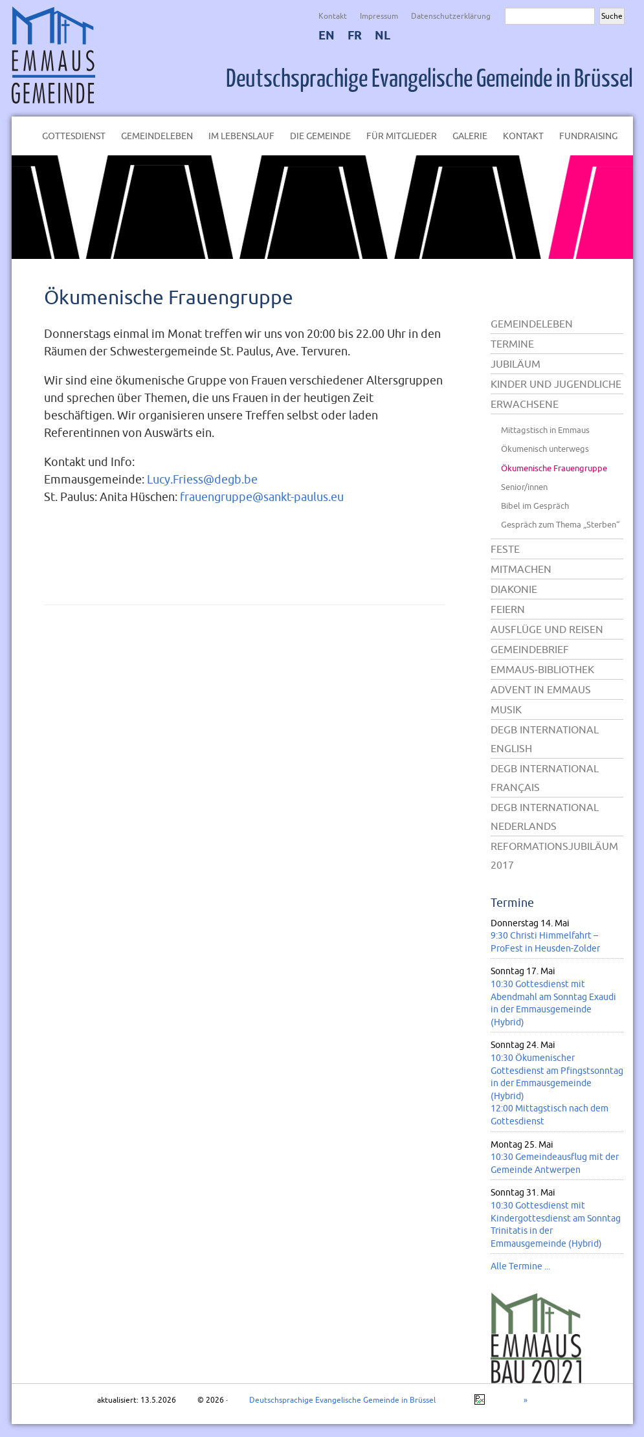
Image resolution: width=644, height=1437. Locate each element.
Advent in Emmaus (541, 689)
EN (326, 35)
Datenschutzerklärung (451, 16)
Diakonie (514, 589)
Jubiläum (515, 364)
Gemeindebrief (530, 649)
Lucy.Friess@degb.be (202, 479)
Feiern (508, 609)
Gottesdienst (73, 136)
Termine (512, 344)
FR (355, 35)
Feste (505, 549)
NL (382, 35)
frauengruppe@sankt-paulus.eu (262, 497)
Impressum (379, 16)
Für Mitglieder (401, 136)
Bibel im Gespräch (535, 505)
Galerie (469, 136)
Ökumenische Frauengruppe (168, 296)
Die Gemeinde (320, 136)
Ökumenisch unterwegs (545, 448)
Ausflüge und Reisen (547, 629)
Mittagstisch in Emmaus (545, 430)
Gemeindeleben (157, 136)
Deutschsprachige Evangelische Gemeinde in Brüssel (429, 79)
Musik (506, 709)
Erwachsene (525, 404)
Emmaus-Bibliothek (542, 669)
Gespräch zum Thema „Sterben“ (560, 524)
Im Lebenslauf (241, 136)
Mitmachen (521, 569)
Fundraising (588, 136)
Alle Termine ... (520, 1266)
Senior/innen (524, 487)
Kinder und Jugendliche (556, 384)
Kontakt (332, 16)
